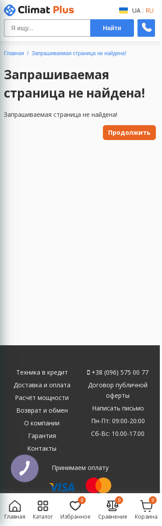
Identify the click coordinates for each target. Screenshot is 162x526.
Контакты (41, 448)
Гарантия (42, 435)
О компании (42, 423)
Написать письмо (118, 408)
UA (136, 10)
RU (149, 10)
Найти (112, 28)
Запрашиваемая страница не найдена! (79, 53)
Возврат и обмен (42, 410)
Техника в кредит (42, 372)
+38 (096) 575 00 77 (117, 372)
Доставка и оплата (42, 385)
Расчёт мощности (42, 397)
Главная (14, 53)
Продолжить (129, 132)
